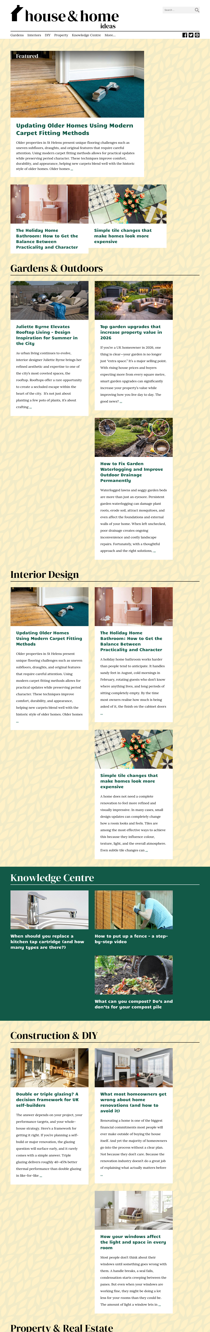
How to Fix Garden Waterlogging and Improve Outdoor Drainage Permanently (168, 253)
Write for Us (70, 1298)
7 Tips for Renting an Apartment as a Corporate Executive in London (170, 932)
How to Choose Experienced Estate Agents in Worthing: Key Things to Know (38, 935)
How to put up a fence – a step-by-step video (103, 639)
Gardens (17, 30)
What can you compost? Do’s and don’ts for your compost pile (169, 642)
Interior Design (44, 392)
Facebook (119, 1283)
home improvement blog (27, 1299)
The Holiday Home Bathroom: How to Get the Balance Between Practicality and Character (168, 91)
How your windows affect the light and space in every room (170, 739)
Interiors (34, 30)
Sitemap (67, 1308)
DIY (48, 30)
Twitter (117, 1288)
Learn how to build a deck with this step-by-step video (169, 1178)
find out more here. (45, 1096)
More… (110, 30)
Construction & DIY (54, 682)
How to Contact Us (75, 1294)
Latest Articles (72, 1280)
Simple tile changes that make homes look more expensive (170, 163)
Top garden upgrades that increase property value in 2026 (102, 250)
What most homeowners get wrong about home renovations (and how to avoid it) (104, 742)
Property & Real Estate (61, 875)
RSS (115, 1297)
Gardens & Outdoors (56, 193)
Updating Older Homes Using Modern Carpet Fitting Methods (65, 114)
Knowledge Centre (86, 30)
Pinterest (118, 1293)
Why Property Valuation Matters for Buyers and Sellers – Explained (103, 932)
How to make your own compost (103, 1175)
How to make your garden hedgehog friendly (37, 1178)
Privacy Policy (71, 1303)
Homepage (69, 1275)
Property (61, 30)
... (98, 155)
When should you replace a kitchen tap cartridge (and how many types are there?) (38, 645)
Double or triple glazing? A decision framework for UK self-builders (38, 739)
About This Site (72, 1284)
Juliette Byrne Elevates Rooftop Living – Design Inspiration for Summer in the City (39, 253)
